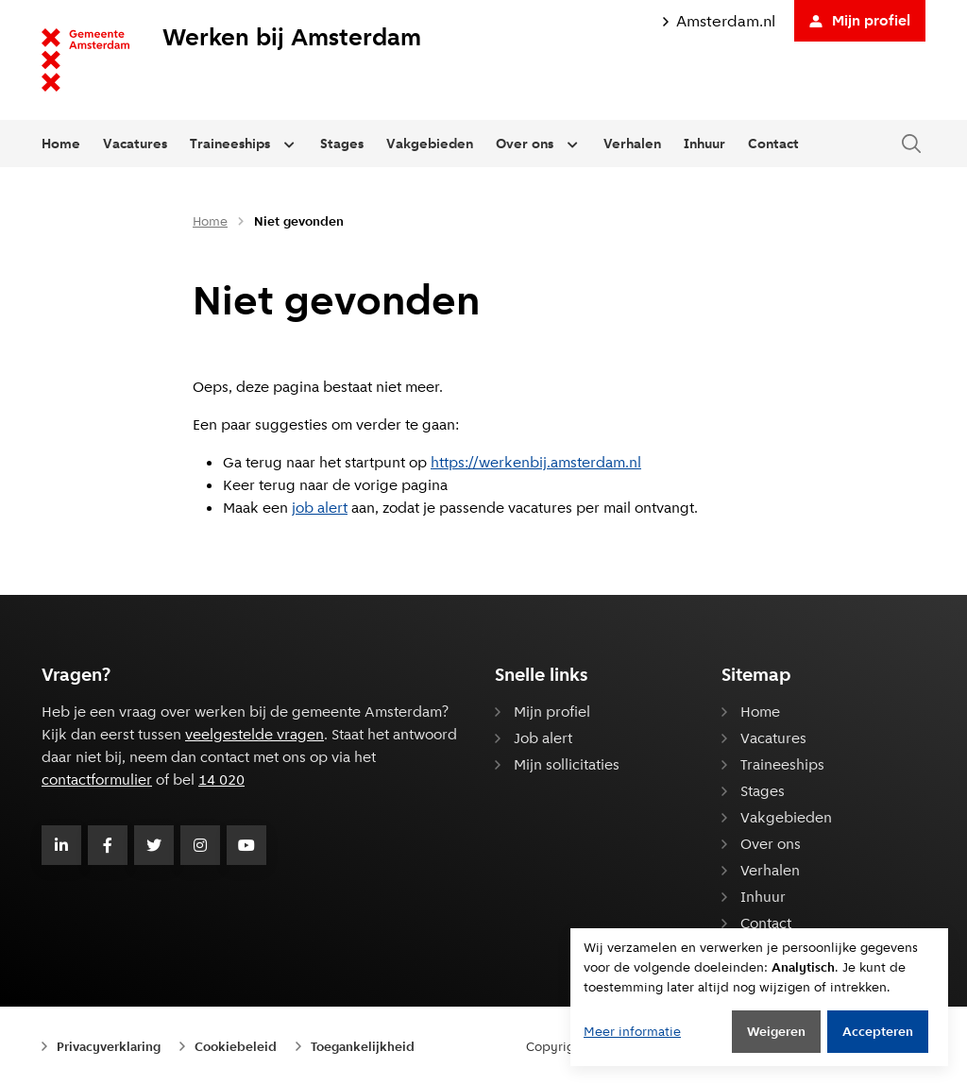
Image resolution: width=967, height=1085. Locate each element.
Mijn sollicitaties (566, 764)
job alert (320, 507)
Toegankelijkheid (363, 1046)
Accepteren (877, 1031)
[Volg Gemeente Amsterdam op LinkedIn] (61, 845)
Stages (342, 143)
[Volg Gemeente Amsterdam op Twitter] (154, 845)
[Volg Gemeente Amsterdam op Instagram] (200, 845)
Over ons (524, 143)
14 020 (221, 779)
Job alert (543, 738)
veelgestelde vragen (254, 734)
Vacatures (135, 143)
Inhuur (704, 143)
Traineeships (230, 143)
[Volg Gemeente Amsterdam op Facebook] (107, 845)
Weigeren (776, 1031)
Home (61, 143)
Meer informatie (632, 1031)
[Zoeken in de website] (911, 144)
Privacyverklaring (109, 1046)
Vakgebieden (429, 143)
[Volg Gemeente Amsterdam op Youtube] (246, 845)
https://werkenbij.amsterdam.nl (536, 462)
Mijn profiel (859, 20)
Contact (773, 143)
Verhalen (632, 143)
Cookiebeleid (236, 1046)
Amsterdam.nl (719, 21)
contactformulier (97, 779)
